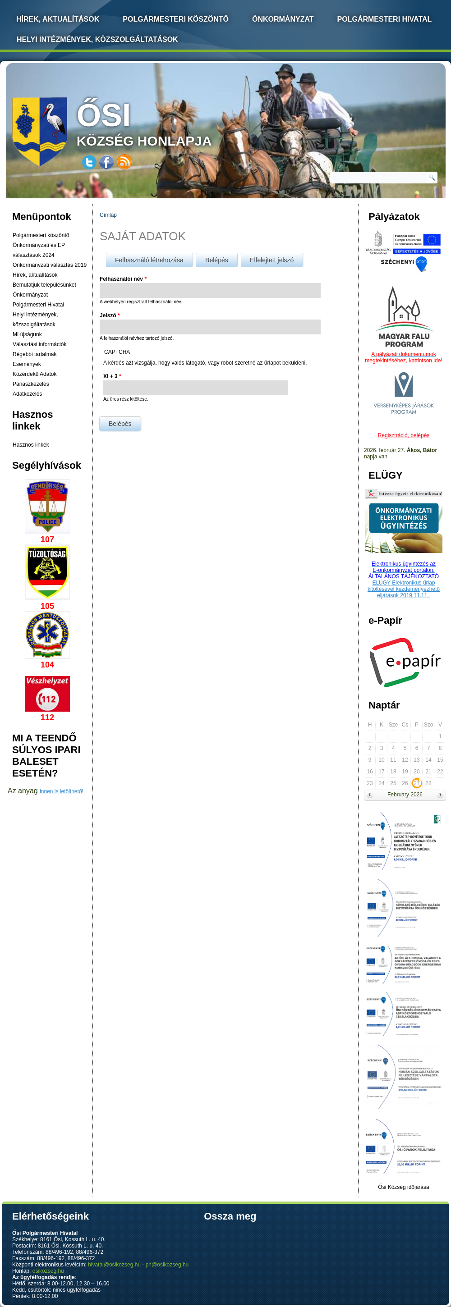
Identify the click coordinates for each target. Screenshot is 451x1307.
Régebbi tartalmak (34, 354)
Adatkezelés (27, 394)
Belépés (221, 258)
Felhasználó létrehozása (149, 260)
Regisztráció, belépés (404, 435)
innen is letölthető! (61, 791)
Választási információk (39, 344)
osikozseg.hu (48, 1271)
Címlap (108, 215)
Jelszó (110, 315)
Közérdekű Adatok (34, 374)
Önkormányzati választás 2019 (50, 265)
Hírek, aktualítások (35, 275)
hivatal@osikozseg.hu (114, 1264)
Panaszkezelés (31, 384)
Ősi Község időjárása (403, 1187)
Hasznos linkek (31, 445)
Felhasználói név (123, 279)
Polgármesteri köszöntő (176, 19)
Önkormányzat (283, 19)
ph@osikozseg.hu (167, 1264)
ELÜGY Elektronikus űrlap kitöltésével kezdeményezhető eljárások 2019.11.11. (404, 589)
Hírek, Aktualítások (57, 19)
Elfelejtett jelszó (272, 260)
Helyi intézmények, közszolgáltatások (97, 39)
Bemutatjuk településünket (44, 285)
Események (27, 364)
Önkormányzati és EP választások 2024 (39, 250)
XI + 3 (112, 376)
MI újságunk (27, 334)
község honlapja (165, 122)
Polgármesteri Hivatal (384, 19)
